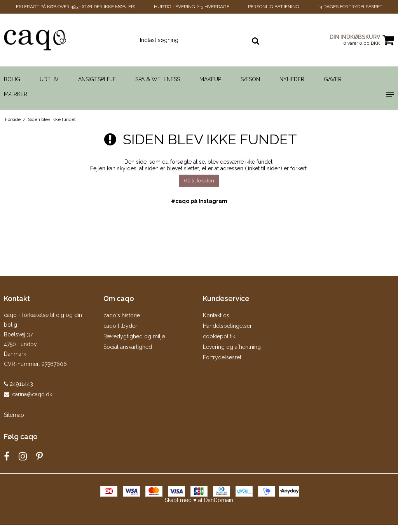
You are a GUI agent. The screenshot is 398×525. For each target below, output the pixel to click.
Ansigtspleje (97, 79)
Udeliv (49, 79)
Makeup (210, 79)
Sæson (250, 79)
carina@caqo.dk (32, 394)
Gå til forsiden (199, 181)
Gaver (333, 79)
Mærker (15, 94)
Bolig (12, 79)
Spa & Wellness (157, 79)
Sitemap (14, 415)
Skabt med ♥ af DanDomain (199, 500)
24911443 (18, 384)
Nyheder (291, 79)
